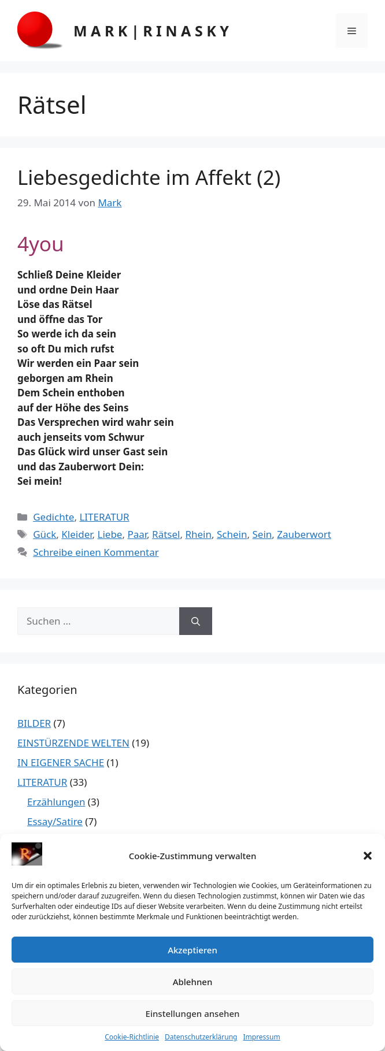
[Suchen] (195, 621)
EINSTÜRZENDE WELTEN (73, 742)
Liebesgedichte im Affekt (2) (148, 177)
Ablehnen (193, 981)
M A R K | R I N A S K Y (151, 30)
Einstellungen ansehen (193, 1013)
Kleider (76, 534)
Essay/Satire (55, 821)
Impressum (261, 1037)
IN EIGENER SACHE (60, 762)
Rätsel (166, 534)
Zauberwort (304, 534)
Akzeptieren (192, 950)
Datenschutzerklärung (201, 1037)
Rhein (198, 534)
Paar (137, 534)
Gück (44, 534)
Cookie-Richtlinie (132, 1037)
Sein (262, 534)
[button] (367, 855)
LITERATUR (104, 516)
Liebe (110, 534)
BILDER (34, 723)
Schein (232, 534)
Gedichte (53, 516)
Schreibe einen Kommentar (96, 552)
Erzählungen (56, 801)
